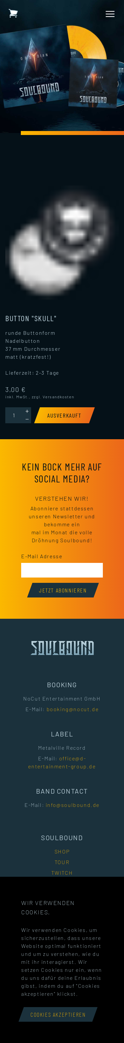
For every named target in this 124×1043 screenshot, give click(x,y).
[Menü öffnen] (110, 14)
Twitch (62, 872)
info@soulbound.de (73, 805)
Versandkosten (58, 396)
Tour (62, 862)
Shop (62, 851)
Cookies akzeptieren (58, 1014)
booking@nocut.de (73, 709)
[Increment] (27, 411)
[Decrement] (27, 419)
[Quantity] (14, 415)
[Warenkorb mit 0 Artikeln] (13, 13)
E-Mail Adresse (41, 556)
